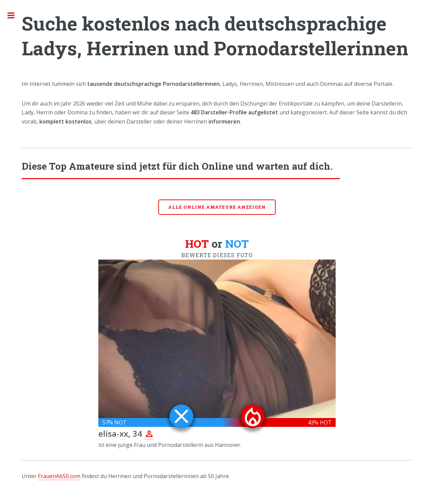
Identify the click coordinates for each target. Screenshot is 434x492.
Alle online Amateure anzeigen (217, 207)
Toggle (14, 15)
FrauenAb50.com (59, 476)
